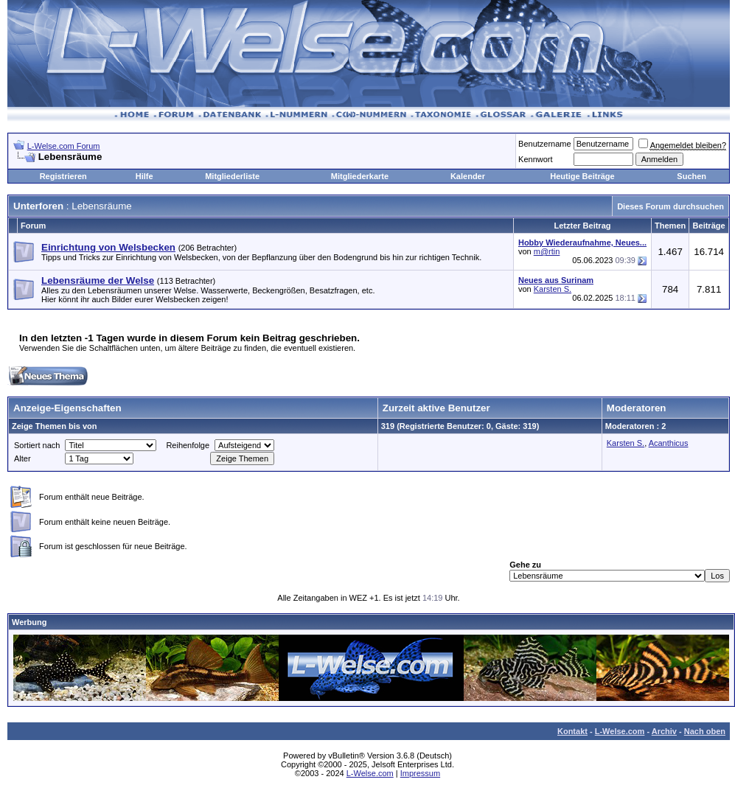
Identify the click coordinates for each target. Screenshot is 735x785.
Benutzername (544, 143)
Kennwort (535, 159)
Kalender (467, 176)
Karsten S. (552, 289)
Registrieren (63, 176)
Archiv (664, 731)
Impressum (420, 773)
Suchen (691, 176)
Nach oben (704, 731)
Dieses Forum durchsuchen (670, 206)
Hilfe (144, 176)
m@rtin (547, 251)
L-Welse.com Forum (63, 146)
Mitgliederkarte (360, 176)
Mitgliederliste (232, 176)
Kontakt (572, 731)
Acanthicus (669, 443)
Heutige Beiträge (582, 176)
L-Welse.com (620, 731)
